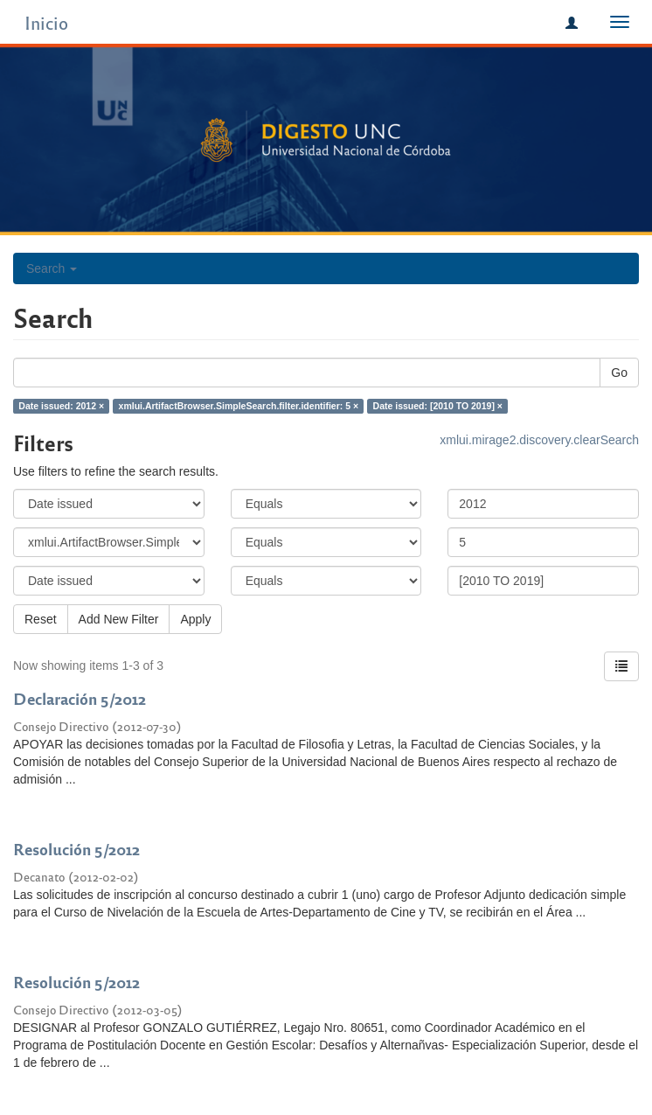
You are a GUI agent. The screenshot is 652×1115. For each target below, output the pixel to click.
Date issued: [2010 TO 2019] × (438, 406)
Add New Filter (119, 619)
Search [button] (51, 268)
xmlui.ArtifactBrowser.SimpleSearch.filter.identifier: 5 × (239, 406)
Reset (40, 619)
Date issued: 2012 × (61, 406)
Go (619, 373)
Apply (195, 619)
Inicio (46, 22)
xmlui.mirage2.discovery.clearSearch (539, 440)
